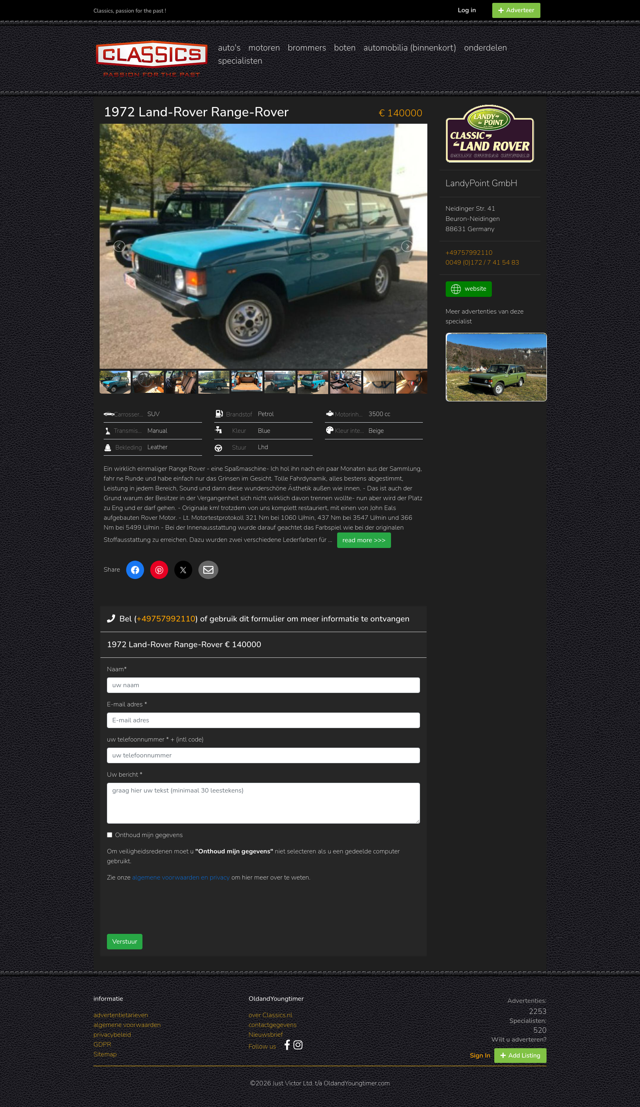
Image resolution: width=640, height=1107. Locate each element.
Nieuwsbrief (266, 1034)
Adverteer (516, 10)
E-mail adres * (127, 704)
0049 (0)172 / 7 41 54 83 (483, 262)
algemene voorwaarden (127, 1024)
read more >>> (364, 540)
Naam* (117, 669)
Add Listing (520, 1055)
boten (345, 47)
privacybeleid (112, 1034)
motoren (264, 47)
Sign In (480, 1055)
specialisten (240, 61)
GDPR (102, 1044)
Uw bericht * (124, 774)
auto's (229, 47)
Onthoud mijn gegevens (149, 835)
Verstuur (124, 941)
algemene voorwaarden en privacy (181, 877)
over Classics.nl (270, 1015)
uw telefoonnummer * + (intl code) (155, 739)
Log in (467, 10)
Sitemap (105, 1054)
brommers (307, 47)
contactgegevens (273, 1024)
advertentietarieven (120, 1015)
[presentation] (250, 905)
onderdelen (485, 47)
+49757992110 (165, 618)
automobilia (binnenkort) (410, 47)
